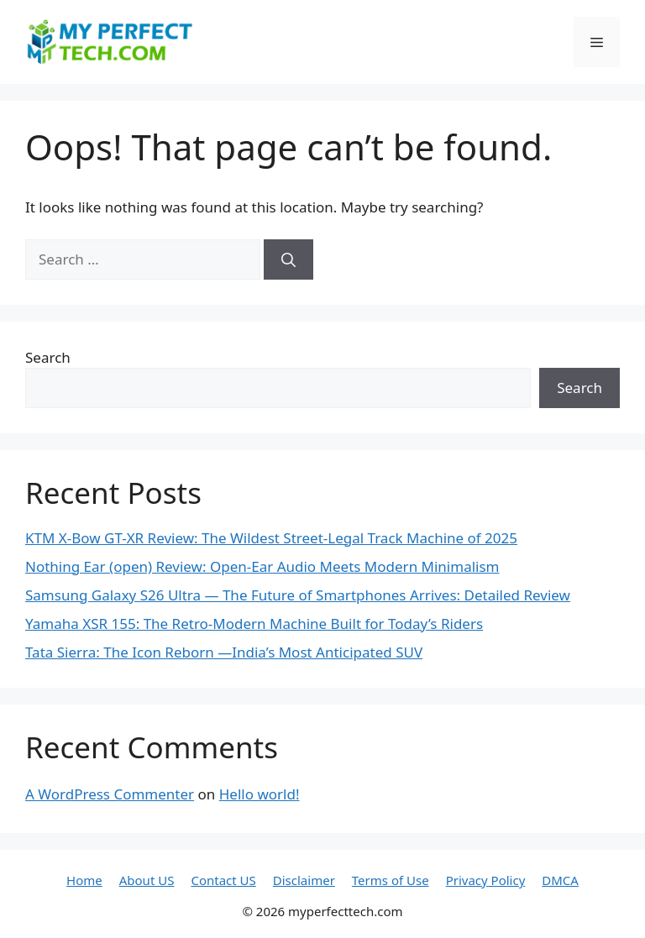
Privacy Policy (486, 880)
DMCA (560, 880)
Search (48, 357)
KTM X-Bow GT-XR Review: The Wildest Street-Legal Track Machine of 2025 (271, 538)
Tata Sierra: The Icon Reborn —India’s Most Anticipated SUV (223, 652)
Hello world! (259, 794)
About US (147, 880)
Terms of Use (390, 880)
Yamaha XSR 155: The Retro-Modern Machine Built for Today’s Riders (254, 623)
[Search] (288, 259)
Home (84, 880)
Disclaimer (304, 880)
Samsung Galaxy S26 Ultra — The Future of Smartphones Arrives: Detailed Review (297, 595)
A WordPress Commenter (109, 794)
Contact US (223, 880)
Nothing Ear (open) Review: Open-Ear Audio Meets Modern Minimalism (262, 566)
